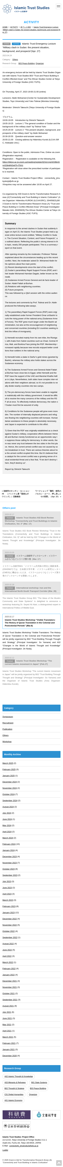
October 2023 (8, 869)
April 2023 (7, 894)
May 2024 (6, 825)
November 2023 (9, 863)
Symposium (7, 717)
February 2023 (9, 906)
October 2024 (8, 794)
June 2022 (7, 950)
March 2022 (7, 962)
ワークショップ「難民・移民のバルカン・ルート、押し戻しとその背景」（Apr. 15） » (48, 494)
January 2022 (8, 975)
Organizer (40, 63)
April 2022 (7, 956)
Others (15, 59)
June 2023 (7, 887)
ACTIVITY (14, 27)
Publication (7, 729)
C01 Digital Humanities (13, 1094)
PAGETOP (59, 1163)
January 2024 (8, 850)
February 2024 (9, 844)
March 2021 (7, 1037)
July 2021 (6, 1012)
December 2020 (9, 1056)
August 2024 (8, 807)
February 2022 (9, 968)
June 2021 (7, 1018)
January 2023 (8, 912)
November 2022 (9, 925)
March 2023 (7, 900)
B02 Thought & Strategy (14, 1088)
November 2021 (9, 987)
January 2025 (8, 775)
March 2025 (7, 763)
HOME (5, 27)
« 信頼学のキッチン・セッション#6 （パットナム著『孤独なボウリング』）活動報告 (15, 494)
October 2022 (8, 931)
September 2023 (9, 875)
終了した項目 (26, 27)
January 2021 (8, 1049)
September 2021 (9, 1000)
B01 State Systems (39, 1082)
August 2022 (8, 943)
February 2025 (9, 769)
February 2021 (9, 1043)
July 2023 (6, 881)
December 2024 (9, 782)
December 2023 (9, 856)
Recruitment (7, 723)
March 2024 (7, 838)
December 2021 (9, 981)
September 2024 (9, 800)
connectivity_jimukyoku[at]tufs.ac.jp (23, 1146)
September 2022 (9, 937)
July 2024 (6, 813)
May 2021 (6, 1024)
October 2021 (8, 993)
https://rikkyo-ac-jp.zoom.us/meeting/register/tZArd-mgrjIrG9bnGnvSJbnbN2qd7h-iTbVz (31, 163)
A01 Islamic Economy (13, 1100)
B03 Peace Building (26, 63)
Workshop (6, 741)
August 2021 (8, 1006)
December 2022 (9, 919)
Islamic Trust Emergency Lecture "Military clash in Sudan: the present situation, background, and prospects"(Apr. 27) (31, 29)
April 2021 (7, 1031)
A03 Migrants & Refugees (15, 1082)
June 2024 (7, 819)
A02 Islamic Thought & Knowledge (18, 1076)
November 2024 (9, 788)
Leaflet (5, 1150)
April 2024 (7, 831)
